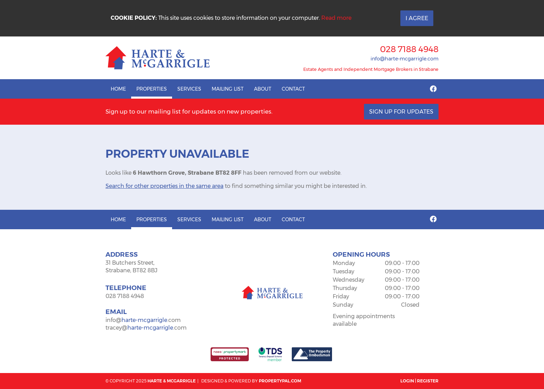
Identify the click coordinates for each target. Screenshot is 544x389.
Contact (293, 89)
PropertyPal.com (280, 380)
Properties (151, 89)
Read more (336, 18)
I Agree (417, 18)
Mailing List (228, 89)
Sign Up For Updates (401, 111)
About (262, 89)
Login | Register (419, 380)
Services (189, 89)
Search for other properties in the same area (164, 186)
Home (118, 89)
